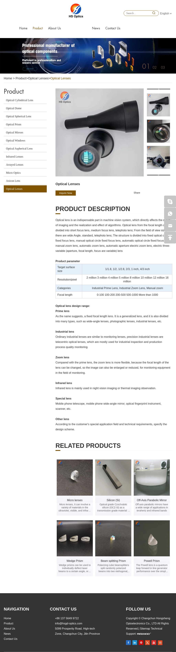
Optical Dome (13, 108)
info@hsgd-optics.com (68, 623)
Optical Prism (13, 124)
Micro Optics (13, 172)
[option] (88, 56)
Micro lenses (74, 500)
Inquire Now (65, 193)
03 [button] (163, 67)
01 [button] (146, 66)
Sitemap (145, 628)
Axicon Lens (13, 180)
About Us (54, 28)
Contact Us (112, 28)
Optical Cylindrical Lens (19, 100)
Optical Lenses (38, 78)
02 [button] (154, 67)
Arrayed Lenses (14, 164)
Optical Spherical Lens (18, 116)
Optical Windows (15, 140)
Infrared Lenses (14, 156)
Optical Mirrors (14, 132)
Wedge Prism (75, 560)
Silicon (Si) (113, 500)
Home (23, 28)
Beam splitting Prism (113, 560)
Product (38, 28)
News (96, 28)
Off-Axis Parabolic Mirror (152, 500)
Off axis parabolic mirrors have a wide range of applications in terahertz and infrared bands (151, 507)
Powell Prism (152, 560)
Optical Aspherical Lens (19, 148)
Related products (88, 445)
